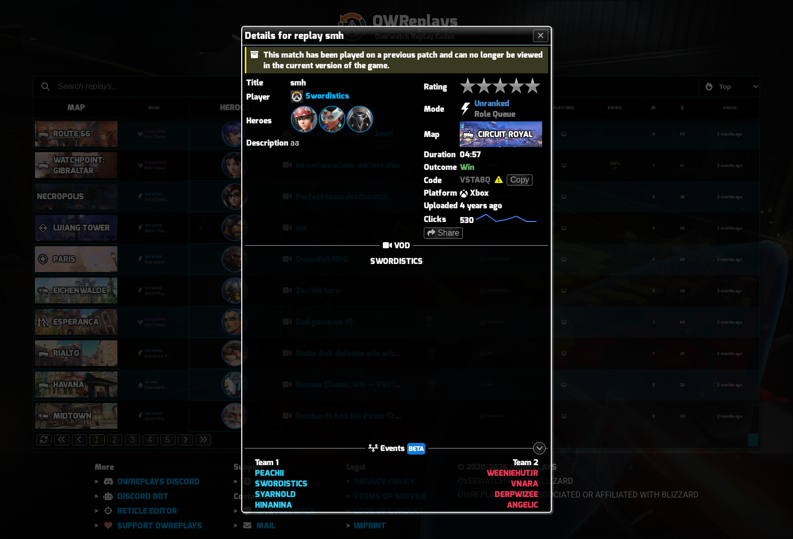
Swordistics (327, 96)
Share (443, 233)
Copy (519, 179)
